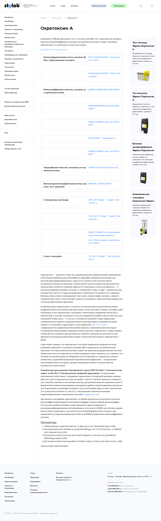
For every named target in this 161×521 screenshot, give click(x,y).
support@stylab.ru (114, 488)
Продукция (34, 477)
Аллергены (8, 17)
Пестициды (8, 50)
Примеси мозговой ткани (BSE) (16, 102)
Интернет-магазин (99, 6)
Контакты (74, 6)
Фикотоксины (9, 75)
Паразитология (10, 123)
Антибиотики (9, 21)
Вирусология (9, 115)
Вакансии (34, 485)
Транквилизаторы (11, 71)
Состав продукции (11, 88)
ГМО (6, 133)
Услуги (52, 6)
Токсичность (9, 67)
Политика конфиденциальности (38, 491)
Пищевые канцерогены (13, 59)
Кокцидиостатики (11, 33)
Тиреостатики (9, 63)
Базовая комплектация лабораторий (13, 143)
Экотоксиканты (10, 79)
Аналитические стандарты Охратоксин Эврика (143, 197)
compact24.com (91, 394)
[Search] (140, 5)
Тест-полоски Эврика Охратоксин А (143, 96)
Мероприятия (35, 481)
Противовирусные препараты (16, 55)
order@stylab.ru (114, 485)
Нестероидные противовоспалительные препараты (14, 44)
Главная (43, 18)
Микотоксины (9, 37)
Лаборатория (118, 6)
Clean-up (113, 167)
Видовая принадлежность (14, 106)
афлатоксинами (99, 324)
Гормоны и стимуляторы (13, 29)
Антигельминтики (11, 25)
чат (70, 480)
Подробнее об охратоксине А (54, 49)
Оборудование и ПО (12, 149)
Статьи (63, 6)
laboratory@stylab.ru (115, 491)
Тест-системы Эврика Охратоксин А (143, 46)
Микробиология (10, 119)
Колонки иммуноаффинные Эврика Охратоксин (143, 147)
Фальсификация (10, 92)
